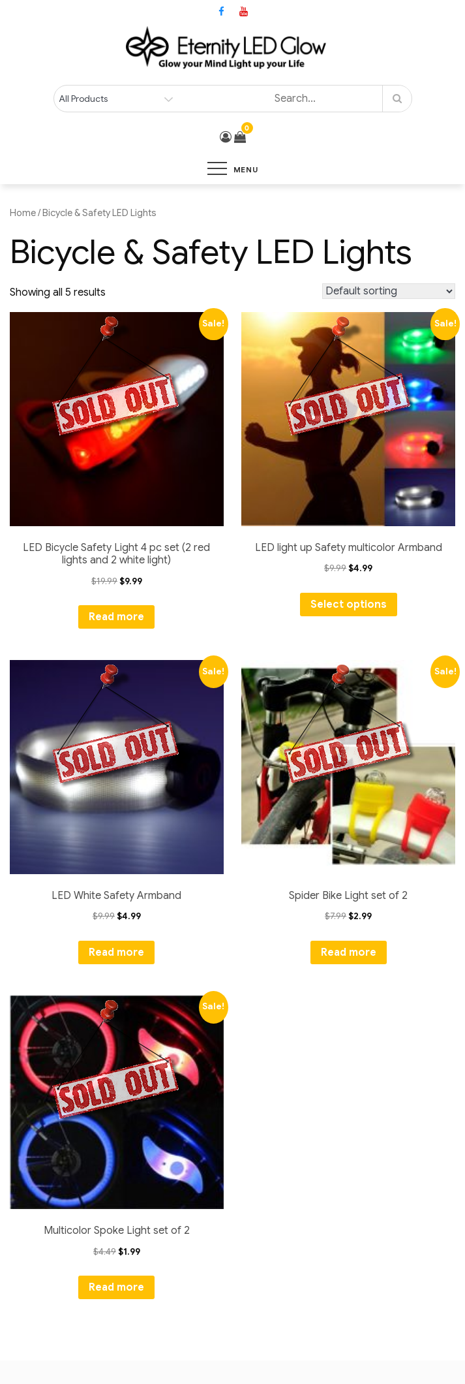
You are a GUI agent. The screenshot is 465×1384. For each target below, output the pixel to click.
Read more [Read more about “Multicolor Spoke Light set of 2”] (116, 1287)
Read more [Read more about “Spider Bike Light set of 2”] (348, 952)
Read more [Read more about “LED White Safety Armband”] (116, 952)
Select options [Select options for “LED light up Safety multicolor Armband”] (348, 604)
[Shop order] (388, 291)
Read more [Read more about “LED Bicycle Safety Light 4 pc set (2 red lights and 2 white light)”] (116, 616)
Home (23, 213)
